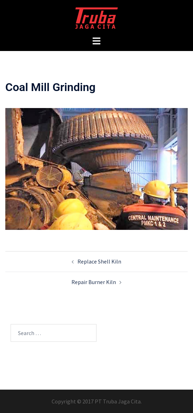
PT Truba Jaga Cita (118, 401)
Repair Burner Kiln (93, 281)
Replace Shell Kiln (99, 261)
